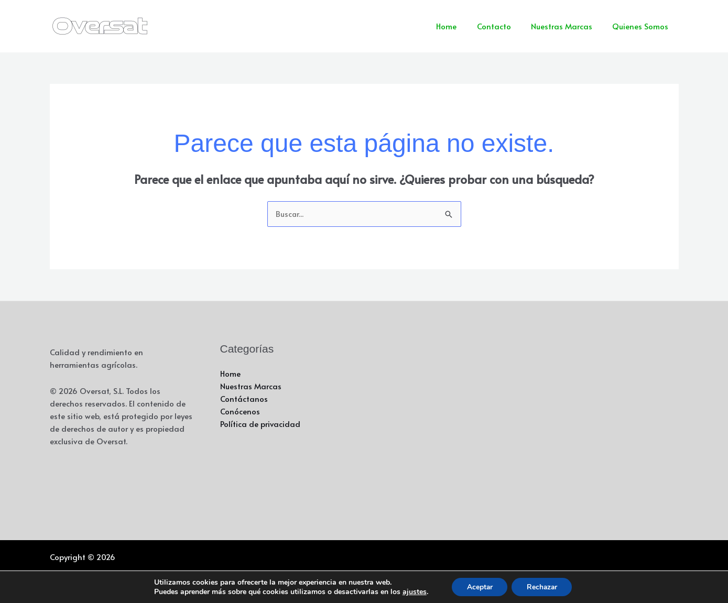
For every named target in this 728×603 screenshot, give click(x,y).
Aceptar (478, 586)
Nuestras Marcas (568, 25)
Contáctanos (244, 398)
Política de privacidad (260, 424)
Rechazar (543, 586)
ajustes (412, 591)
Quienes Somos (643, 25)
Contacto (505, 25)
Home (462, 25)
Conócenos (240, 411)
